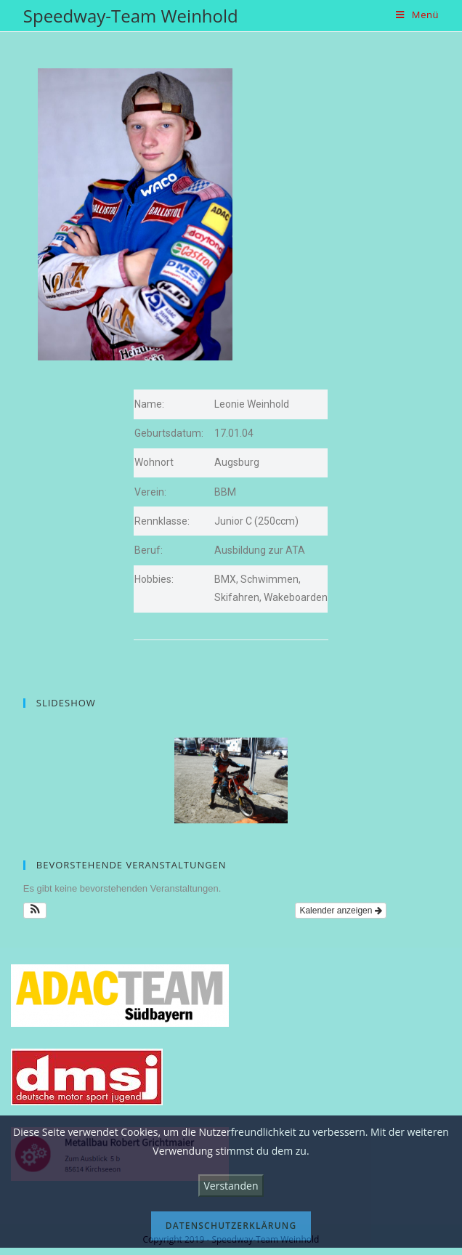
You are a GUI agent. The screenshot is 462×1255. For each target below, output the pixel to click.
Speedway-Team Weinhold (130, 16)
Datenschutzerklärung (231, 1225)
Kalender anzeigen (340, 910)
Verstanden (231, 1186)
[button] (35, 910)
